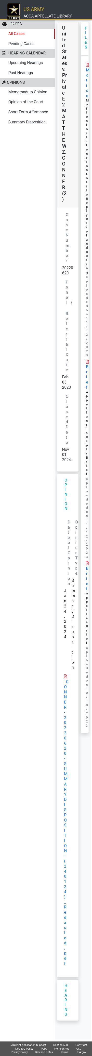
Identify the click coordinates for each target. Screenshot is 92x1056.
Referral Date (67, 341)
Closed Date (67, 419)
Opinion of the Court (25, 102)
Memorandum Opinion (27, 92)
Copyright (81, 1045)
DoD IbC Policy (24, 1048)
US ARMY (34, 9)
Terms (64, 1052)
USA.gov (81, 1052)
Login (14, 24)
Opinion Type (76, 548)
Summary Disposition (27, 122)
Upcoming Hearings (25, 62)
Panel (67, 292)
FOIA (44, 1048)
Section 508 (60, 1045)
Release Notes (44, 1052)
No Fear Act (61, 1048)
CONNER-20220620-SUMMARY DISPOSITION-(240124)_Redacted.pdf (66, 822)
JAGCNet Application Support (28, 1045)
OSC (79, 1048)
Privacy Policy (19, 1052)
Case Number (67, 237)
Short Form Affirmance (28, 112)
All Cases (16, 33)
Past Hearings (20, 72)
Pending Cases (21, 43)
